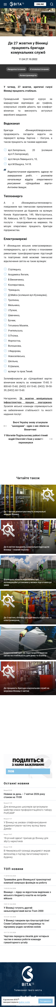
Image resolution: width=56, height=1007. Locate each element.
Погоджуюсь (45, 1001)
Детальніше (28, 794)
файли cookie (24, 1002)
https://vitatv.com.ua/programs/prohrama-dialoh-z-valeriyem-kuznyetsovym (28, 458)
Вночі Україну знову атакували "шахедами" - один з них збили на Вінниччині (30, 426)
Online (40, 4)
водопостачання (17, 69)
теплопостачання (40, 69)
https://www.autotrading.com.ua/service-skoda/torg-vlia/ (28, 726)
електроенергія (29, 75)
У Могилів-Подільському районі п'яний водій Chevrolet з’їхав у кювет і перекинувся (26, 439)
